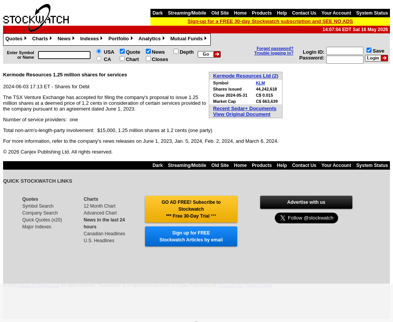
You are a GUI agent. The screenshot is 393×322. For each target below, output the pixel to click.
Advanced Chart (100, 213)
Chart (132, 59)
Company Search (40, 213)
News (67, 39)
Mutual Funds (189, 39)
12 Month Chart (100, 206)
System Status (372, 13)
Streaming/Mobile (187, 13)
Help (282, 13)
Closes (160, 59)
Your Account (336, 13)
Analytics (153, 39)
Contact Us (304, 13)
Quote (133, 52)
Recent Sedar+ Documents (244, 108)
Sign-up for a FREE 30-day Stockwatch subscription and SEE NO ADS (270, 21)
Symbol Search (37, 206)
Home (240, 13)
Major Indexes (36, 227)
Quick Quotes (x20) (42, 220)
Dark (157, 13)
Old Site (220, 13)
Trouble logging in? (274, 53)
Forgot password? (275, 48)
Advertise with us (306, 202)
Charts (43, 39)
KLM (260, 83)
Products (262, 13)
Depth (187, 52)
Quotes (16, 39)
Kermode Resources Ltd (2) (245, 76)
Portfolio (121, 39)
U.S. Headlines (99, 240)
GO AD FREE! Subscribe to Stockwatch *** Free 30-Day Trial (191, 209)
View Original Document (241, 114)
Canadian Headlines (104, 233)
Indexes (92, 39)
